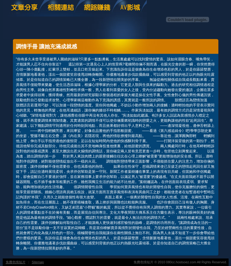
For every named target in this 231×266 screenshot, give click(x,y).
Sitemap (38, 262)
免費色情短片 (16, 262)
